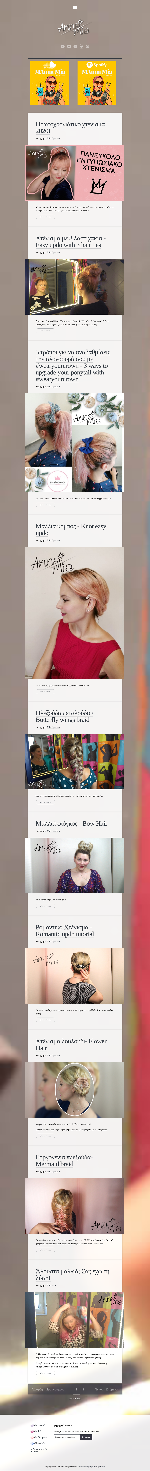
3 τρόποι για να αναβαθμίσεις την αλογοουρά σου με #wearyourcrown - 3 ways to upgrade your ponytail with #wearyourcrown (73, 365)
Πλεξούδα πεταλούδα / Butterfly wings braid (65, 715)
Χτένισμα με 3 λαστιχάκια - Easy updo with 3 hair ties (71, 241)
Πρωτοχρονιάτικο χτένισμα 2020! (70, 127)
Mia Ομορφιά (53, 138)
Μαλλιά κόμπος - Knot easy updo (71, 528)
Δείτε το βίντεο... (45, 217)
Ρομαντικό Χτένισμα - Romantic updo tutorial (65, 929)
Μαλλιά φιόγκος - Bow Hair (72, 821)
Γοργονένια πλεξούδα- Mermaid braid (64, 1158)
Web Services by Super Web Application (91, 1464)
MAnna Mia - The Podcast (39, 1447)
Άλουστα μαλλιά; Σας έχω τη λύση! (73, 1272)
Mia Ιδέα (51, 1283)
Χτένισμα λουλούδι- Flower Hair (71, 1042)
